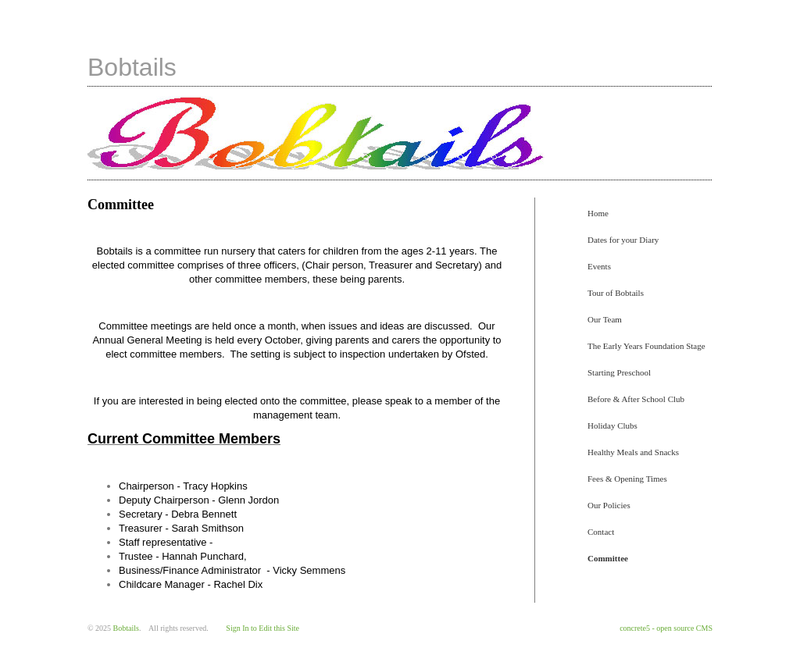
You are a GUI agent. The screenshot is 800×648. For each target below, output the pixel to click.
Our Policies (609, 505)
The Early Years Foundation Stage (646, 346)
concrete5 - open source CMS (666, 628)
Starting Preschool (619, 372)
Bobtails (132, 67)
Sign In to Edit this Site (262, 628)
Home (598, 213)
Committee (608, 558)
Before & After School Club (636, 399)
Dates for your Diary (623, 239)
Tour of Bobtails (616, 292)
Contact (601, 531)
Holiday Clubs (613, 425)
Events (599, 266)
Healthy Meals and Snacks (633, 452)
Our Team (605, 319)
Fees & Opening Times (627, 478)
